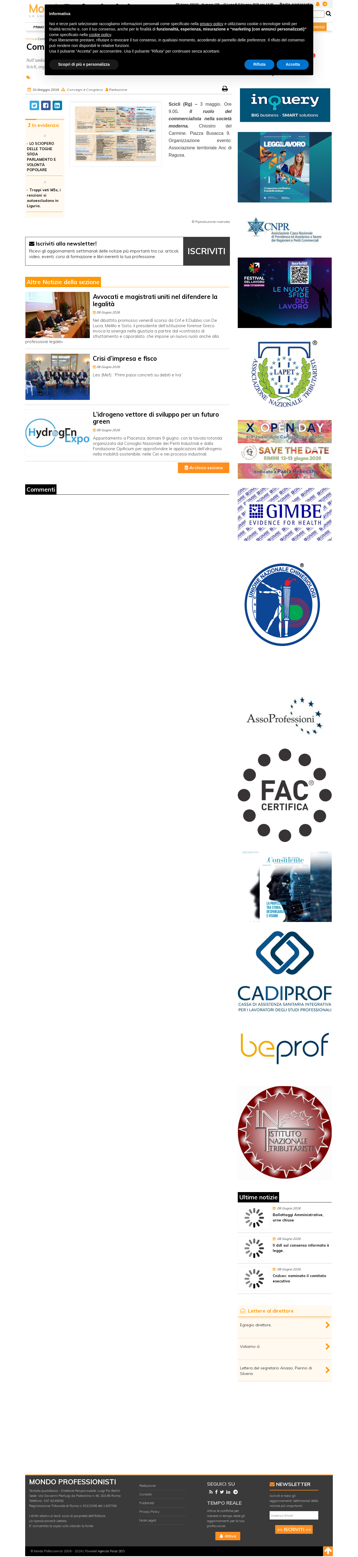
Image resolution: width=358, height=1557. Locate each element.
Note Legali (147, 1520)
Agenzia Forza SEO (111, 1551)
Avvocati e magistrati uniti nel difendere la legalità (155, 300)
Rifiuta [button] (259, 64)
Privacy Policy (149, 1511)
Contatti (145, 1494)
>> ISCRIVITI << (294, 1529)
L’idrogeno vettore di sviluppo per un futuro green (156, 418)
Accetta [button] (293, 64)
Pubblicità (146, 1503)
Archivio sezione (204, 467)
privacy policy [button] (211, 24)
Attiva (228, 1536)
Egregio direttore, (256, 1324)
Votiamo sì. (250, 1346)
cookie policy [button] (100, 34)
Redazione (118, 90)
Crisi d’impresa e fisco (125, 358)
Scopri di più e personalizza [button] (84, 64)
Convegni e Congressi (85, 90)
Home (29, 39)
